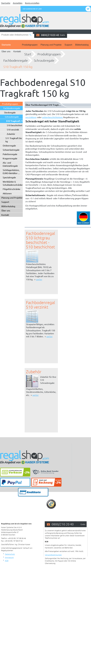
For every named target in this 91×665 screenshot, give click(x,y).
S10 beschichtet (14, 125)
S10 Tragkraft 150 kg (17, 67)
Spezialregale (9, 177)
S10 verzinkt (13, 129)
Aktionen (7, 193)
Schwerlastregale (11, 149)
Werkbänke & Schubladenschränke (13, 183)
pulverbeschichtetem (52, 117)
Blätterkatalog (82, 45)
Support (68, 45)
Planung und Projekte (51, 45)
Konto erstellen (32, 3)
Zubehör (11, 133)
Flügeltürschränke (11, 189)
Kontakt (17, 51)
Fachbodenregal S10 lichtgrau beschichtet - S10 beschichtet (40, 240)
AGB (6, 560)
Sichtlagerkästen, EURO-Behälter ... (11, 171)
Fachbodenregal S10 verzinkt (40, 305)
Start (27, 54)
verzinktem (31, 117)
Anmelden (17, 3)
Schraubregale (44, 60)
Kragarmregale (10, 158)
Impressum (9, 557)
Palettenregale (10, 154)
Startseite (5, 3)
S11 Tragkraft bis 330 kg (15, 139)
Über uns (6, 51)
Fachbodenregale (15, 60)
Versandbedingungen (53, 554)
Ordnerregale (9, 145)
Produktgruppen (30, 45)
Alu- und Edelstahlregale (10, 164)
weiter (39, 279)
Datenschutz (10, 554)
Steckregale (10, 112)
